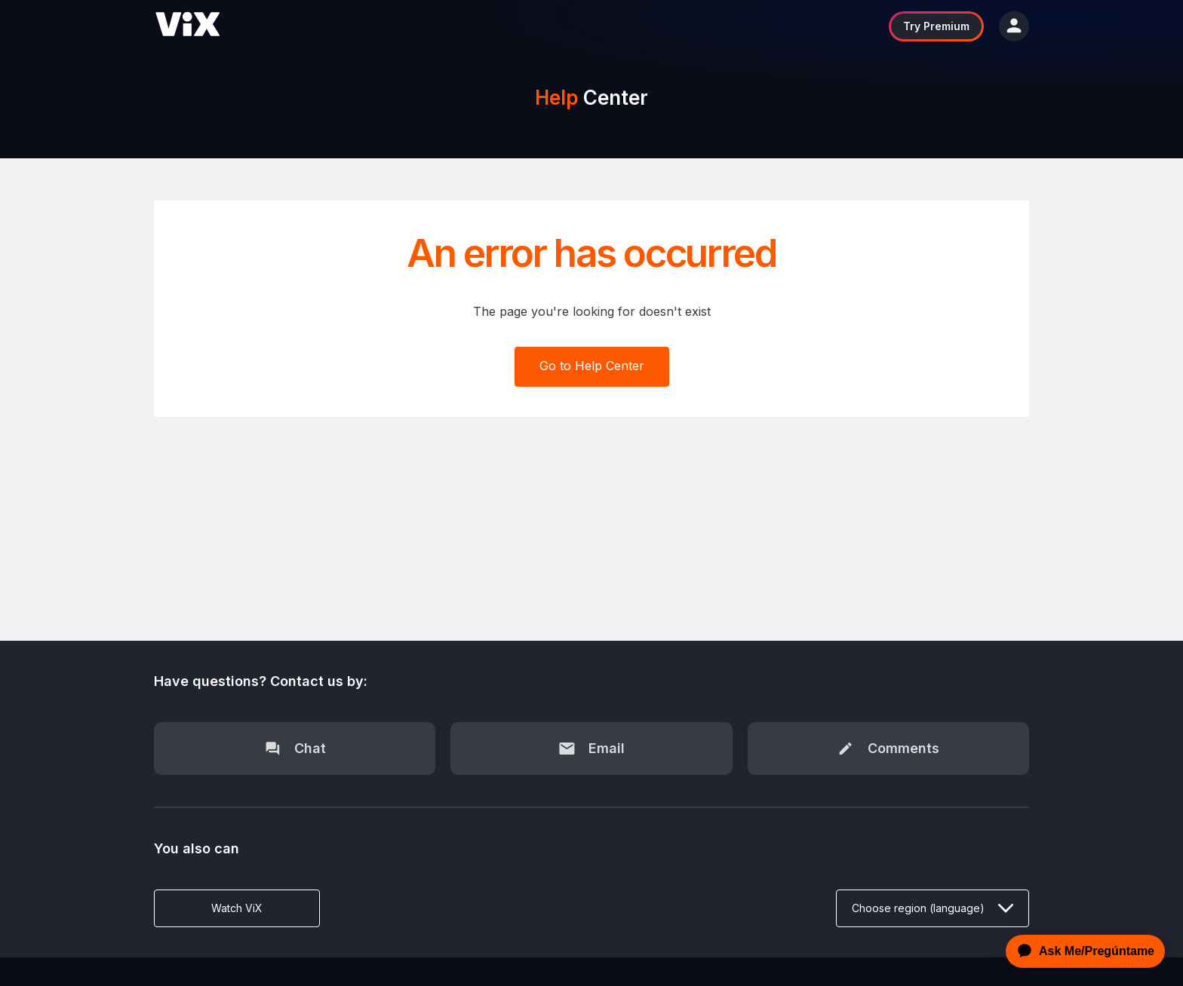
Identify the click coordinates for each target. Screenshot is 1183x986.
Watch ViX (237, 908)
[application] (1081, 951)
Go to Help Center (591, 365)
